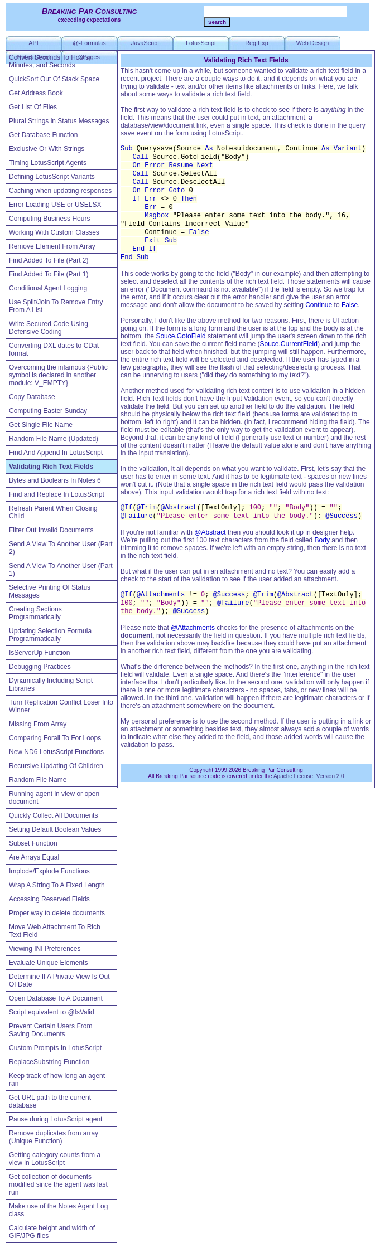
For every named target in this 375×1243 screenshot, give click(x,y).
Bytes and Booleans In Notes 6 (55, 480)
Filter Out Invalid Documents (51, 530)
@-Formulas (89, 43)
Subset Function (33, 843)
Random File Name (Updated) (53, 439)
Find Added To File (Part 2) (49, 260)
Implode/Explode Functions (49, 871)
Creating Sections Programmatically (35, 613)
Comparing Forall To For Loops (55, 738)
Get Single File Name (41, 425)
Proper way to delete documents (57, 913)
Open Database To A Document (56, 998)
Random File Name (37, 780)
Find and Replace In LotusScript (56, 494)
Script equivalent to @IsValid (51, 1012)
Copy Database (32, 397)
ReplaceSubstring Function (49, 1062)
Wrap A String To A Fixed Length (57, 885)
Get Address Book (36, 93)
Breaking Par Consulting (89, 11)
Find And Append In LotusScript (56, 453)
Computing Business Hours (49, 218)
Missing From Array (37, 724)
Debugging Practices (40, 667)
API (33, 43)
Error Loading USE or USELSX (55, 204)
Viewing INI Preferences (45, 949)
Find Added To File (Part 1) (49, 274)
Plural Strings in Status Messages (59, 121)
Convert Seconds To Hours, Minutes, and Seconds (50, 61)
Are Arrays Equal (34, 857)
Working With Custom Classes (54, 232)
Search (217, 22)
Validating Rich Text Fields (51, 466)
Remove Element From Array (52, 246)
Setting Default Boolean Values (55, 829)
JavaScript (145, 43)
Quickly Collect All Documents (53, 815)
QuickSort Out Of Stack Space (54, 79)
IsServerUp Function (39, 653)
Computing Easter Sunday (48, 411)
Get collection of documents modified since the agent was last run (58, 1184)
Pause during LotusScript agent (55, 1119)
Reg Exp (256, 43)
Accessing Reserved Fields (49, 899)
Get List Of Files (33, 107)
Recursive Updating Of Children (56, 766)
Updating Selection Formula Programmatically (50, 635)
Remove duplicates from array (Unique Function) (53, 1137)
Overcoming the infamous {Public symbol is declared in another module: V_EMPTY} (58, 375)
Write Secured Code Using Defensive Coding (48, 328)
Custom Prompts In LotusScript (55, 1048)
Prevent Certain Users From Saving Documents (50, 1030)
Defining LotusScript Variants (52, 177)
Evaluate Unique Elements (48, 963)
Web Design (312, 43)
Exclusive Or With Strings (46, 149)
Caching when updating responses (60, 191)
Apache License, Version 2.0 (308, 776)
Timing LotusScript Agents (47, 163)
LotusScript (201, 43)
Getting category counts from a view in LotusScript (54, 1159)
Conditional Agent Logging (48, 288)
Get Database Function (43, 135)
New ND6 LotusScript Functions (56, 752)
